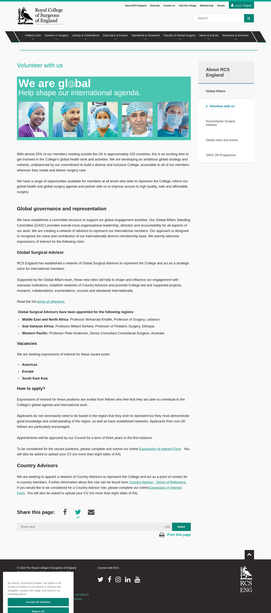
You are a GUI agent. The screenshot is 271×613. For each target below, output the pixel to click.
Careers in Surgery (56, 37)
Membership (207, 6)
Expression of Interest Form (160, 449)
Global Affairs (215, 91)
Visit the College (187, 6)
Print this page (175, 535)
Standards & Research (146, 37)
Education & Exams (115, 37)
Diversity (155, 6)
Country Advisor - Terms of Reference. (158, 483)
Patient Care (33, 37)
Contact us (169, 6)
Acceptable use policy (74, 595)
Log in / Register (241, 6)
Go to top (249, 554)
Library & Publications (85, 37)
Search (247, 18)
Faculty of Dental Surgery (179, 37)
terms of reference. (51, 302)
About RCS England (135, 6)
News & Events (208, 37)
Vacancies (76, 599)
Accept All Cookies (38, 607)
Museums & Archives (235, 37)
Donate (221, 6)
